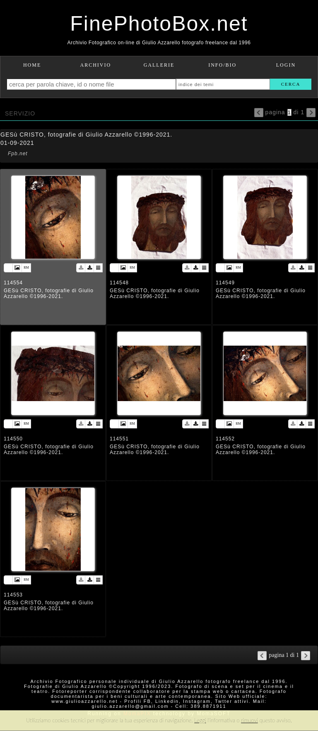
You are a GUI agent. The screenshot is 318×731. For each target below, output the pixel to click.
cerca (291, 84)
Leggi (200, 720)
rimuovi (249, 720)
